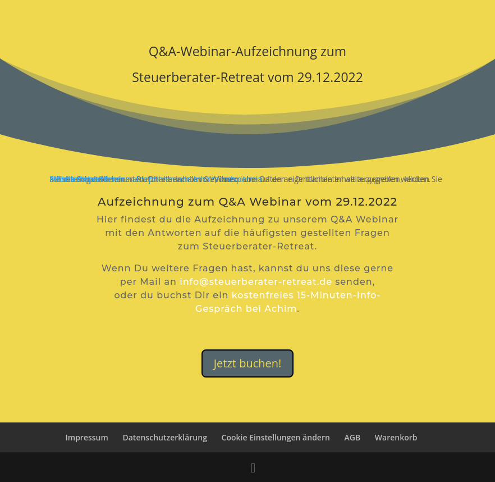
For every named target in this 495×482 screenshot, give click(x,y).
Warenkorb (396, 437)
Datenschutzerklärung (164, 437)
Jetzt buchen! (248, 363)
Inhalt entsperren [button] (81, 179)
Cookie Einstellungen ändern (276, 437)
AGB (353, 437)
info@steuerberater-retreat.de (256, 281)
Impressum (87, 437)
